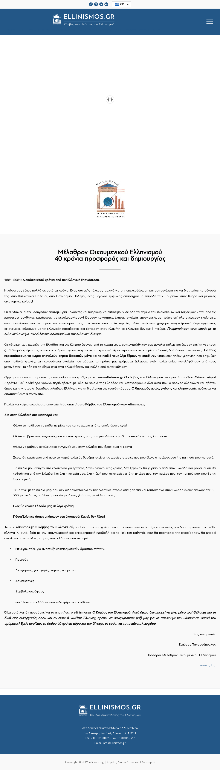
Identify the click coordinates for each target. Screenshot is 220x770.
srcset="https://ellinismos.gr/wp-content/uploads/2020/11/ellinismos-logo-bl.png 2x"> (83, 22)
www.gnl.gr (208, 665)
